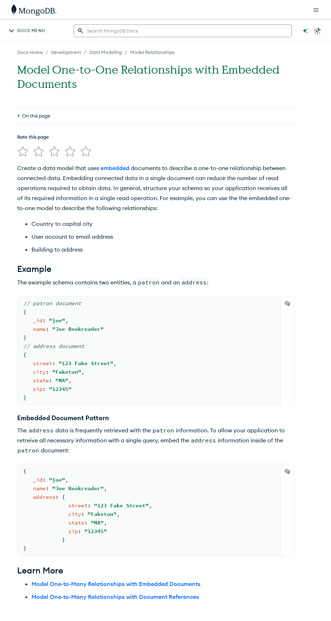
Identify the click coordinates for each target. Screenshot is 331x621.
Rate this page (33, 137)
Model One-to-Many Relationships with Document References (115, 596)
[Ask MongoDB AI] (305, 31)
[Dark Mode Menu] (317, 31)
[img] (23, 151)
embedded (114, 168)
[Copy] (287, 303)
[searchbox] (183, 30)
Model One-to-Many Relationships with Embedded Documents (116, 583)
